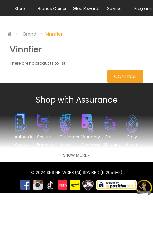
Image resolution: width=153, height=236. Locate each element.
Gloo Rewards (87, 8)
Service (114, 8)
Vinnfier (54, 34)
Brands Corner (52, 8)
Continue (125, 76)
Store (19, 8)
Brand (29, 34)
